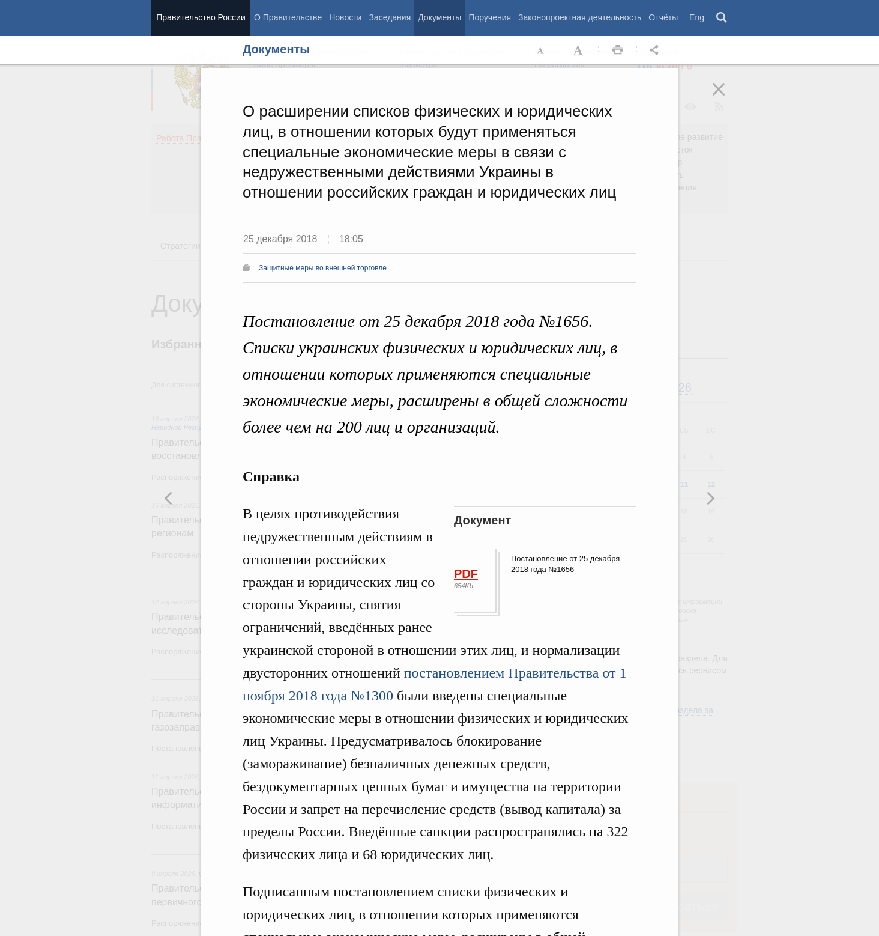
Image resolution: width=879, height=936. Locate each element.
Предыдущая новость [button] (710, 498)
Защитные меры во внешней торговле (323, 268)
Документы (439, 17)
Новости (345, 17)
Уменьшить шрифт (541, 50)
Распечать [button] (617, 50)
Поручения (489, 17)
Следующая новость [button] (169, 498)
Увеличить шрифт (579, 50)
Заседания (390, 17)
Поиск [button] (722, 18)
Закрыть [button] (727, 97)
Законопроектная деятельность (579, 17)
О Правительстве (288, 17)
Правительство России (200, 17)
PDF (466, 573)
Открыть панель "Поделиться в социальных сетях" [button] (656, 50)
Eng (696, 17)
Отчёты (663, 17)
